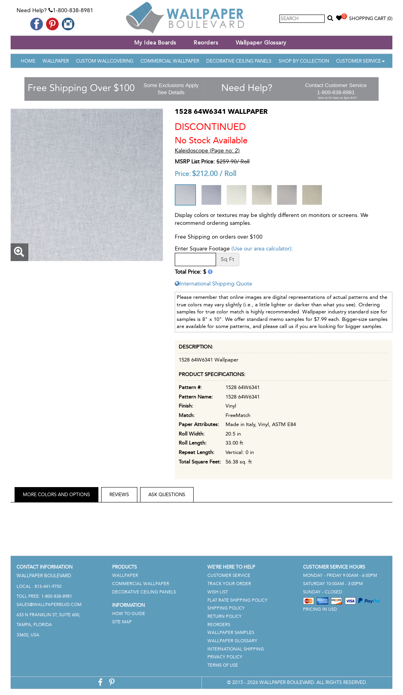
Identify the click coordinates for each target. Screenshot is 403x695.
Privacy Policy (224, 657)
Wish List (217, 592)
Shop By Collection (304, 61)
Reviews (119, 494)
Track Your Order (229, 583)
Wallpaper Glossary (261, 42)
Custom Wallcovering (104, 61)
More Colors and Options (56, 494)
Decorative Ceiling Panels (239, 61)
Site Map (122, 622)
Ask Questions (166, 494)
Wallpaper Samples (230, 632)
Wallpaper (56, 61)
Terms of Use (222, 665)
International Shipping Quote (213, 283)
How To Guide (128, 613)
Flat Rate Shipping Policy (237, 600)
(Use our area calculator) (261, 248)
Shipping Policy (226, 608)
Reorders (206, 42)
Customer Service (360, 61)
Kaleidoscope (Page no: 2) (207, 150)
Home (28, 61)
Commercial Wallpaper (169, 61)
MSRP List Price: (195, 161)
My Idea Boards (155, 42)
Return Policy (224, 616)
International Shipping (235, 649)
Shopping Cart (370, 18)
